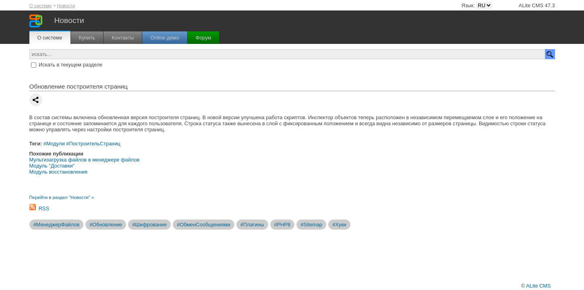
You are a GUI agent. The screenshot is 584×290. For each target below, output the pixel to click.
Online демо (164, 38)
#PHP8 (282, 225)
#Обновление (105, 225)
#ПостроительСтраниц (93, 144)
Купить (87, 38)
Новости (66, 5)
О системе (40, 5)
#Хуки (339, 225)
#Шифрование (149, 225)
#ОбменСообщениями (203, 225)
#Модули (54, 144)
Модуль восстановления (58, 172)
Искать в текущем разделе (70, 65)
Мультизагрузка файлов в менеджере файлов (84, 160)
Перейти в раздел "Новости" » (61, 197)
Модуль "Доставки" (52, 166)
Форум (203, 38)
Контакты (123, 38)
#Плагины (252, 225)
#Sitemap (311, 225)
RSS (44, 208)
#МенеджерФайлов (56, 225)
